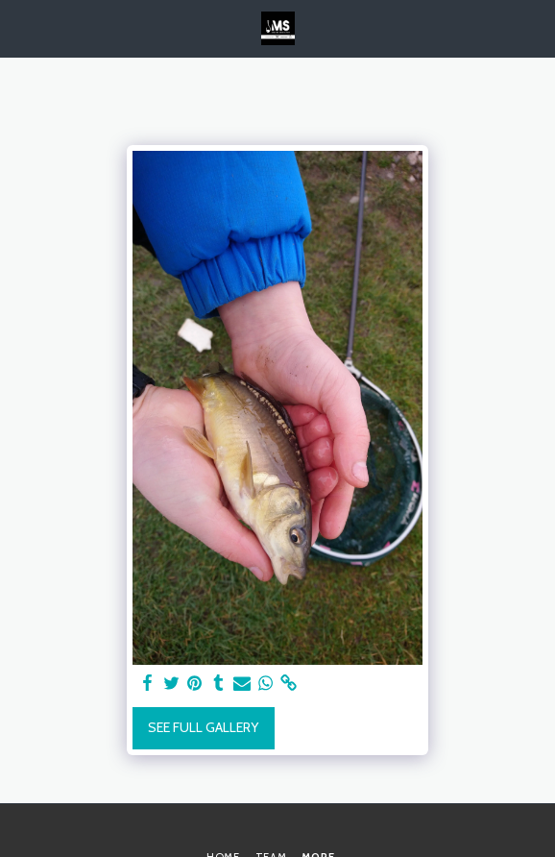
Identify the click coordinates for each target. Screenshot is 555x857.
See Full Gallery (203, 727)
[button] (21, 28)
